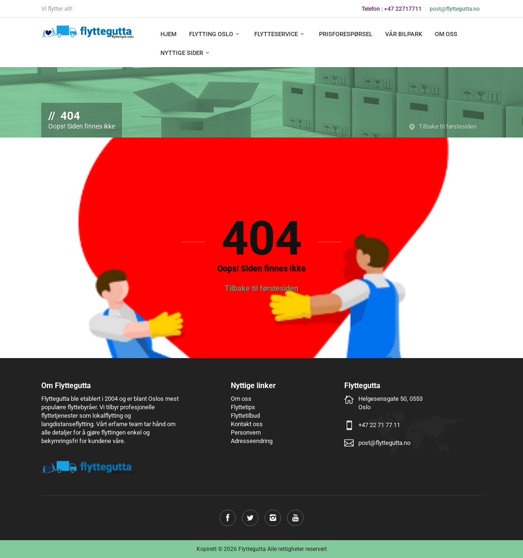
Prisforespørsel (345, 34)
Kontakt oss (247, 424)
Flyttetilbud (245, 415)
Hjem (168, 34)
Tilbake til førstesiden (448, 126)
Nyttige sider (186, 52)
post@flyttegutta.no (455, 9)
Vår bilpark (403, 34)
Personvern (246, 432)
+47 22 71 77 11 (379, 424)
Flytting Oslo (215, 34)
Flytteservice (280, 34)
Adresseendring (252, 440)
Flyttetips (243, 407)
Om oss (446, 34)
